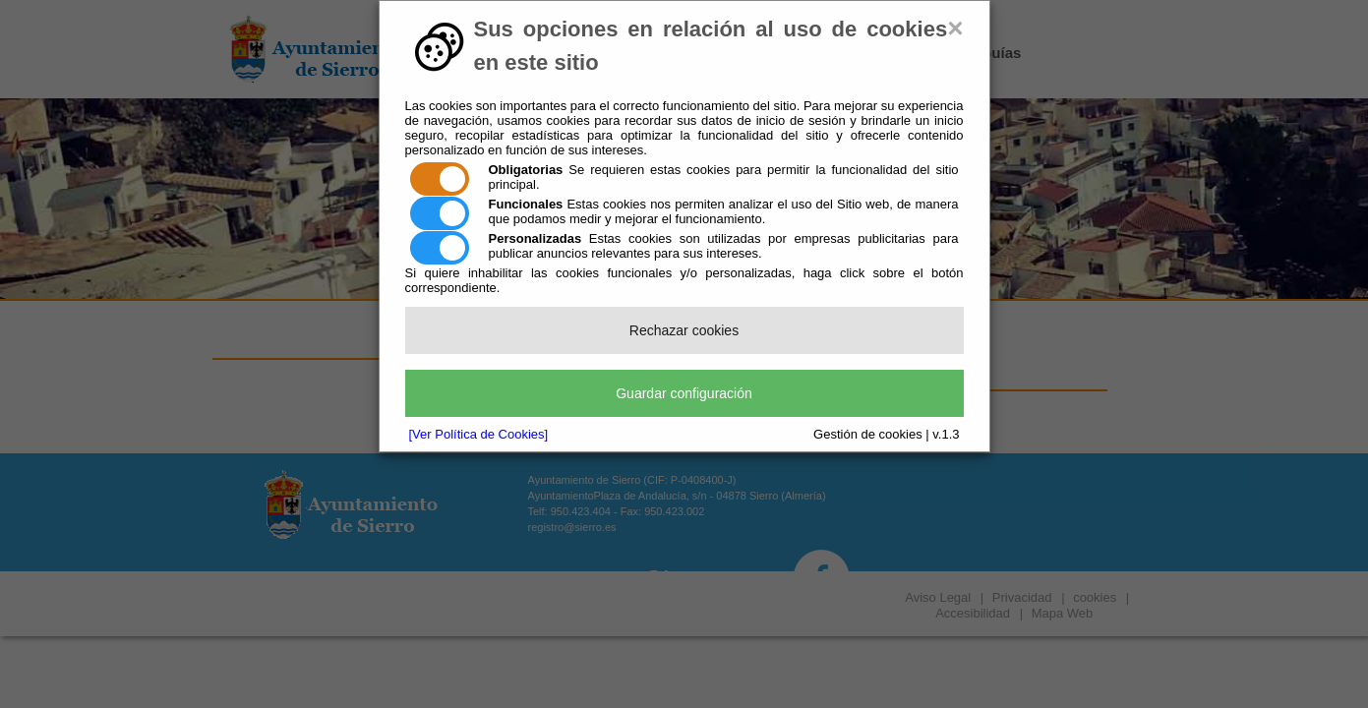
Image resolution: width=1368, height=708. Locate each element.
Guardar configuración (684, 393)
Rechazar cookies (684, 330)
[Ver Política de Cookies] (479, 434)
